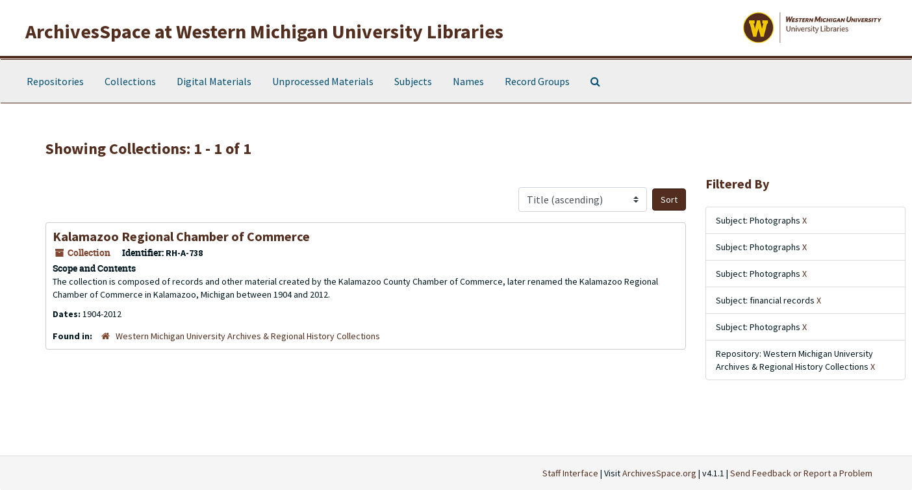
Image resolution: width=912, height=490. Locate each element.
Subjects (413, 81)
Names (468, 81)
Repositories (55, 81)
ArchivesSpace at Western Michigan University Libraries (264, 31)
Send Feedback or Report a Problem (801, 473)
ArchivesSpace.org (659, 473)
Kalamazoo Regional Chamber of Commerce (181, 236)
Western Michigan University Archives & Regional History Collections (248, 336)
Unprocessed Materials (323, 81)
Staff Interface (570, 473)
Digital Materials (214, 81)
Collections (130, 81)
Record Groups (537, 81)
